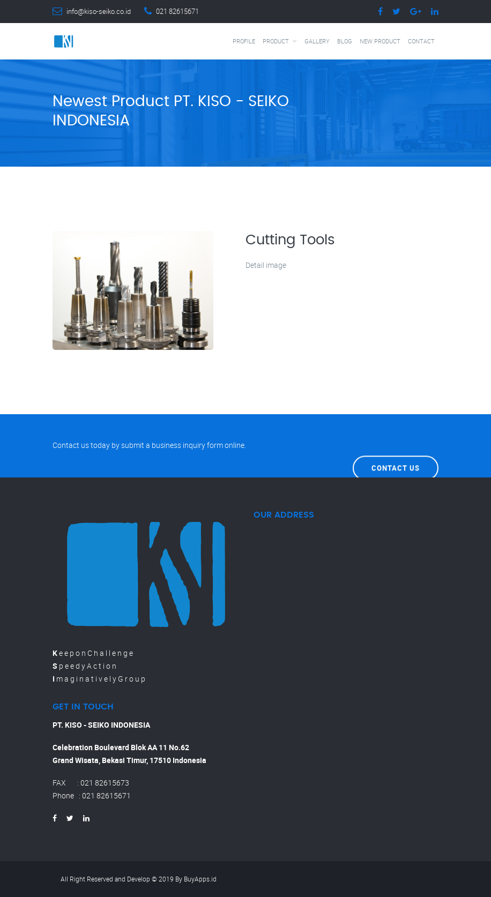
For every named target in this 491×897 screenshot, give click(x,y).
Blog (344, 41)
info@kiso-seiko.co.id (98, 11)
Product (276, 41)
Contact (421, 41)
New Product (380, 41)
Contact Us (395, 445)
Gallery (317, 41)
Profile (244, 41)
